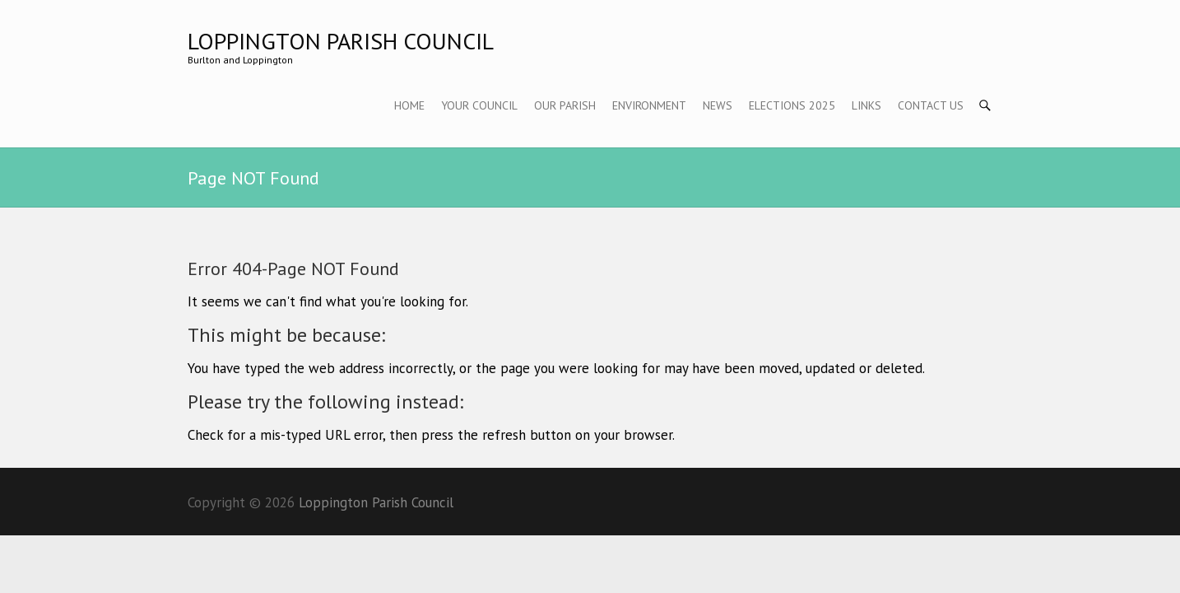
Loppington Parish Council (341, 40)
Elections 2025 (792, 105)
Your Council (479, 105)
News (717, 105)
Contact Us (931, 105)
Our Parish (565, 105)
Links (866, 105)
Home (409, 105)
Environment (649, 105)
